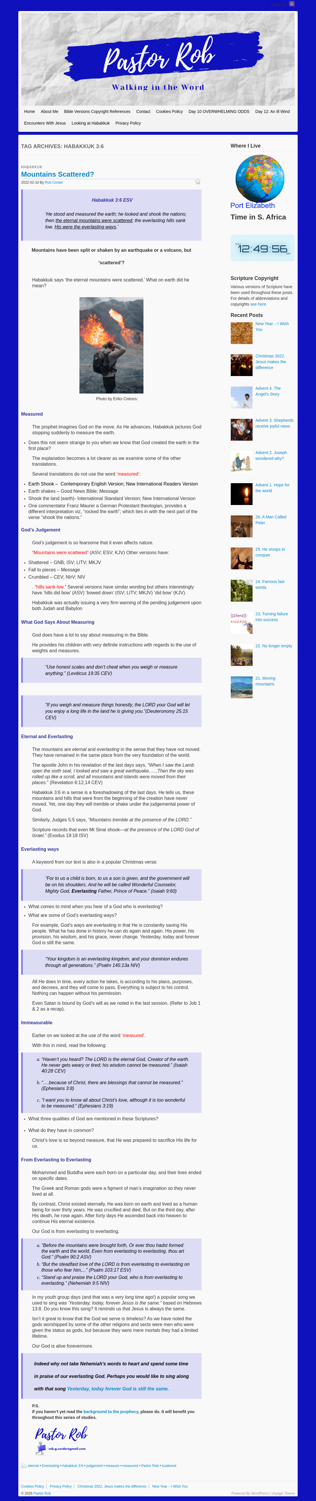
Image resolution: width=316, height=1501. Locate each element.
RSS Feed (292, 4)
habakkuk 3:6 (72, 1466)
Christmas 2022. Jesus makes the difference (112, 1486)
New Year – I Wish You (170, 1486)
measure (113, 1466)
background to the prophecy (111, 1411)
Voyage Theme (283, 1493)
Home (29, 111)
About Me (49, 111)
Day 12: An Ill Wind (272, 111)
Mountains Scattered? (57, 174)
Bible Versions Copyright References (97, 111)
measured (130, 1466)
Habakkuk (31, 167)
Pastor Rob (150, 1466)
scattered (169, 1466)
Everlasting (50, 1466)
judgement (94, 1466)
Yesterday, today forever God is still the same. (118, 1388)
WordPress (259, 1493)
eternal (33, 1466)
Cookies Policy (169, 111)
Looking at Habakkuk (91, 123)
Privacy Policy (128, 123)
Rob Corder (54, 182)
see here (258, 304)
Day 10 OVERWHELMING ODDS (219, 111)
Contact (143, 111)
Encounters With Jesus (45, 123)
